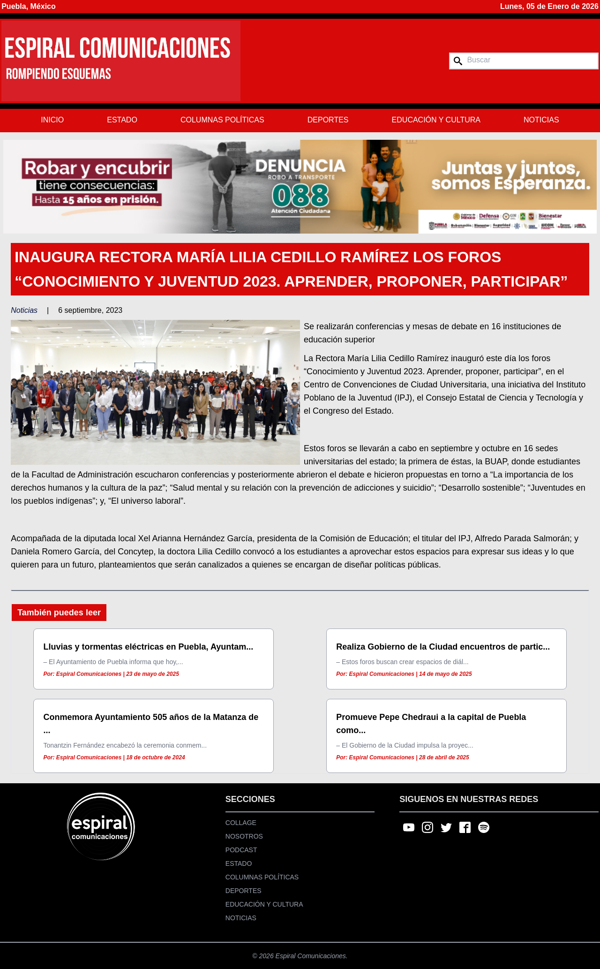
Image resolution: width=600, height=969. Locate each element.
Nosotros (244, 836)
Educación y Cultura (436, 120)
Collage (240, 822)
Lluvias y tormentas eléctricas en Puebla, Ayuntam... (148, 646)
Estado (122, 120)
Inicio (52, 120)
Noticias (541, 120)
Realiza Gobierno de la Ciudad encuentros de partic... (443, 646)
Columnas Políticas (222, 120)
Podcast (241, 850)
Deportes (328, 120)
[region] (300, 187)
